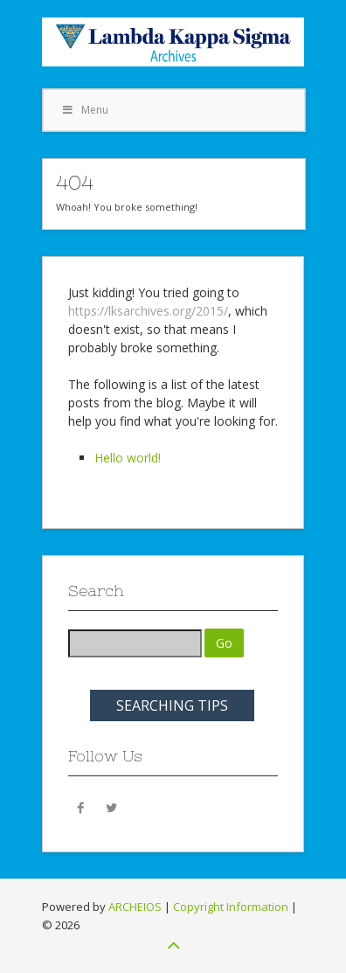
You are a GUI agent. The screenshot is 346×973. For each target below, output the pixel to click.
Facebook (81, 807)
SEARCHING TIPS (172, 705)
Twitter (111, 807)
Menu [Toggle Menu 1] (84, 109)
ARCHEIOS (135, 906)
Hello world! (127, 457)
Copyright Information (230, 906)
